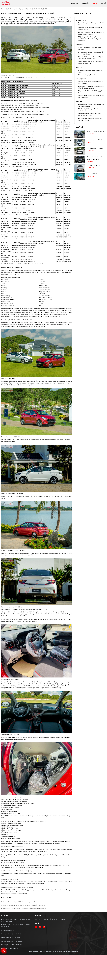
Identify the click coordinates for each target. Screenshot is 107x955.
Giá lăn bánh (4, 140)
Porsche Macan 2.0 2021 (93, 165)
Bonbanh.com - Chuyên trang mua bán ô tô (66, 951)
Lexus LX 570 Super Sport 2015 (95, 131)
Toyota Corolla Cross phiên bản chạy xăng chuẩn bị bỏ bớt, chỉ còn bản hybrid (23, 905)
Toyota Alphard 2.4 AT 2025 (94, 140)
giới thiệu (85, 3)
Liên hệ (63, 919)
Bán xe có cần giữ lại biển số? (86, 75)
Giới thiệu (46, 919)
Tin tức (95, 3)
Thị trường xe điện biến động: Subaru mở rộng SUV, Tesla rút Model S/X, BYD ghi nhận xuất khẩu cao (90, 38)
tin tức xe (11, 9)
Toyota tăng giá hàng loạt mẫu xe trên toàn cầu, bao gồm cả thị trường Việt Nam (23, 908)
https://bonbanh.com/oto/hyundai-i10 (16, 894)
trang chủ (74, 3)
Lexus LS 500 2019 (92, 174)
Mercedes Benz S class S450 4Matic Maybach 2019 (94, 158)
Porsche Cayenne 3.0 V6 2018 (95, 148)
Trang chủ (37, 919)
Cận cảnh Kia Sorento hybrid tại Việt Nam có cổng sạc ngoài (18, 902)
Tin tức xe (54, 919)
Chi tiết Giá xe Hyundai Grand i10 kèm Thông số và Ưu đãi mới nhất (25, 264)
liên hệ (103, 3)
